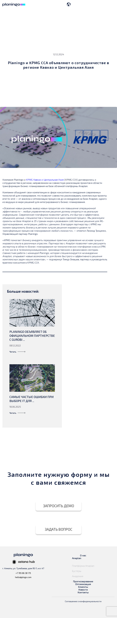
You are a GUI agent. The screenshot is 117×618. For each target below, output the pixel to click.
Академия (77, 576)
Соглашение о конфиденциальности (83, 601)
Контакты (83, 592)
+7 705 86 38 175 (23, 573)
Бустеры (77, 571)
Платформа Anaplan (83, 565)
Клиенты (83, 586)
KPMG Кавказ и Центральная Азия (45, 179)
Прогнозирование (83, 581)
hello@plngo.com (23, 577)
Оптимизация (83, 584)
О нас (83, 555)
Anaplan (76, 558)
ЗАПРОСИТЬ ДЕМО (58, 505)
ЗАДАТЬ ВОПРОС (58, 529)
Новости (83, 589)
